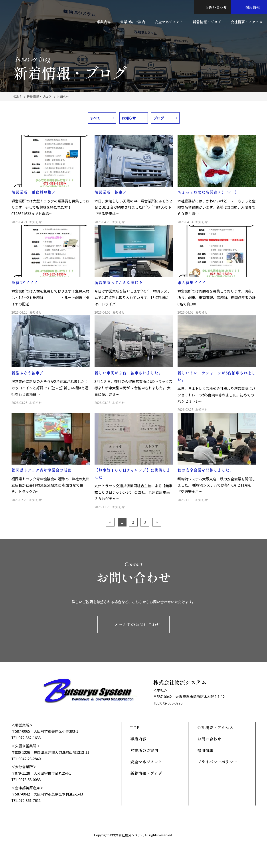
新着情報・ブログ (207, 21)
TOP (134, 727)
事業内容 (104, 21)
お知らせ (129, 118)
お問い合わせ (212, 7)
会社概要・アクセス (247, 21)
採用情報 (249, 7)
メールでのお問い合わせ (134, 624)
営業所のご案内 (132, 21)
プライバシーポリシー (217, 761)
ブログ (159, 118)
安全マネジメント (169, 21)
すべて (95, 118)
